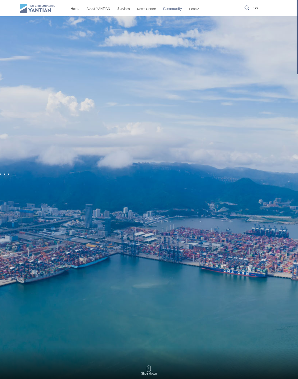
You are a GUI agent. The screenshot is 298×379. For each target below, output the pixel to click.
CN (256, 8)
